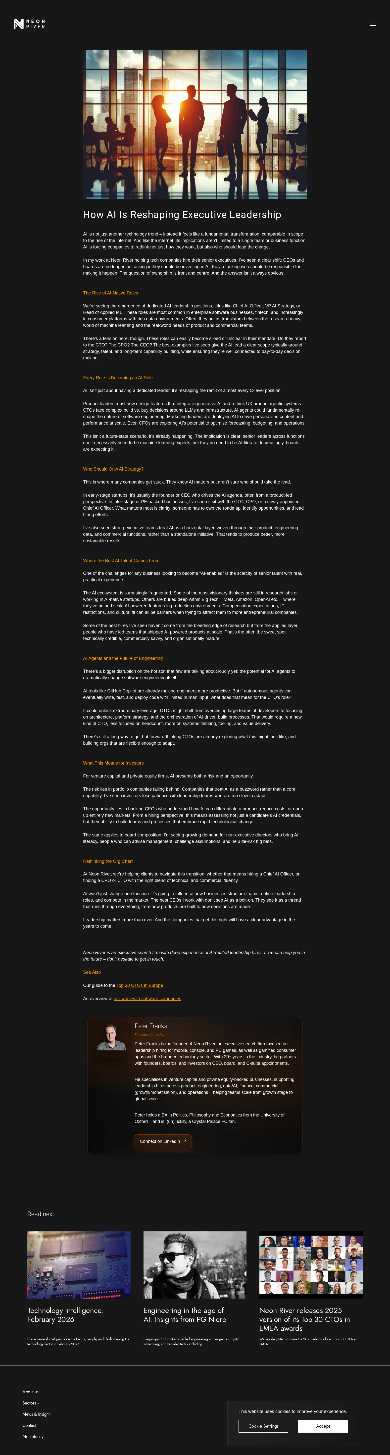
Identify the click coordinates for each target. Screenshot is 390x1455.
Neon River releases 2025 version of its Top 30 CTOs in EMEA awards (304, 1319)
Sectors (29, 1403)
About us (30, 1392)
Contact (29, 1425)
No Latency (32, 1436)
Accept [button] (323, 1426)
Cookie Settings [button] (263, 1426)
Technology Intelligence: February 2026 (65, 1315)
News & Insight (35, 1414)
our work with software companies (147, 998)
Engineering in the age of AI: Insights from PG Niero (185, 1315)
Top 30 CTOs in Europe (139, 985)
